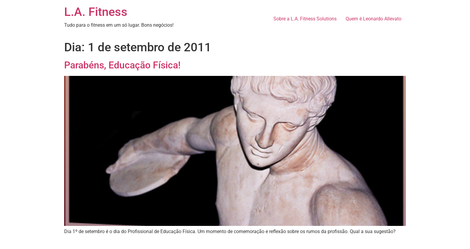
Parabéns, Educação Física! (122, 65)
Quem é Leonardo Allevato (373, 19)
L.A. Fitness (95, 12)
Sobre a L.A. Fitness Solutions (305, 19)
